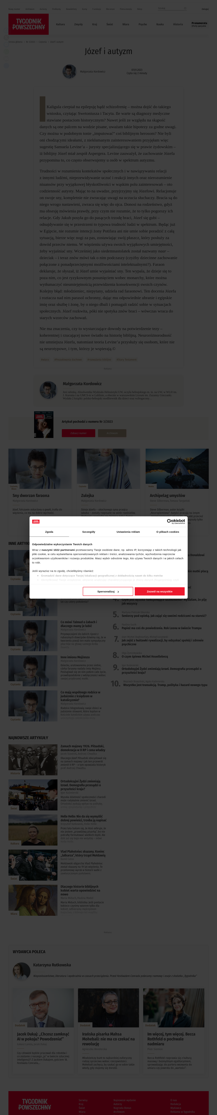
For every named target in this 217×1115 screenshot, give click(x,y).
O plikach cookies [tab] (167, 531)
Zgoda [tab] (49, 531)
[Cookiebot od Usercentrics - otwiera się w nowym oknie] (169, 521)
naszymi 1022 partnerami (58, 549)
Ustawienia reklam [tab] (128, 531)
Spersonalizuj (108, 591)
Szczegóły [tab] (88, 531)
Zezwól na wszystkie (160, 591)
